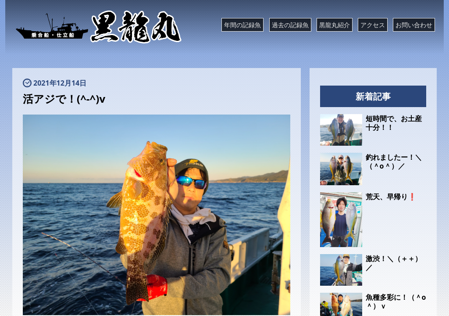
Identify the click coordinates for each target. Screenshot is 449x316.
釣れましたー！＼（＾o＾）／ (394, 161)
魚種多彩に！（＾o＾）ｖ (396, 301)
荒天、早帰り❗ (391, 196)
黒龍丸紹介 (334, 25)
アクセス (372, 25)
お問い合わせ (414, 25)
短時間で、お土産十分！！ (394, 123)
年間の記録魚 (242, 25)
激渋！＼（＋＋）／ (394, 263)
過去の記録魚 (290, 25)
